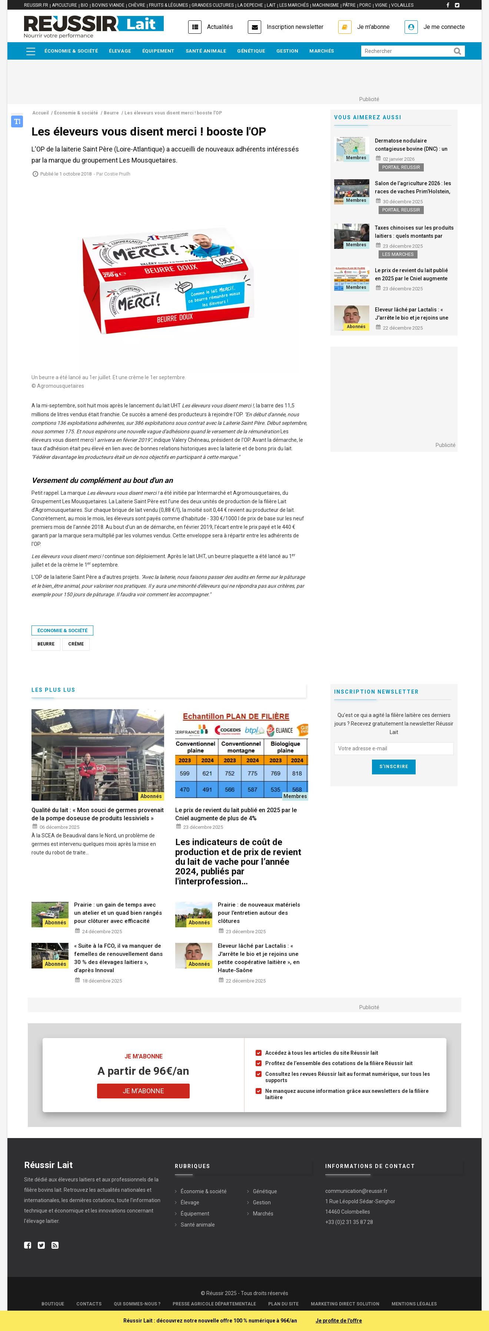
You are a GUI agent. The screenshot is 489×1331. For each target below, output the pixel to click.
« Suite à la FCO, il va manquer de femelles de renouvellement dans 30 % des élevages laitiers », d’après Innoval (118, 958)
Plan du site (283, 1304)
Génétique (251, 51)
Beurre (45, 644)
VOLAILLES (402, 5)
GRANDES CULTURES (213, 5)
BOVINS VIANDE (108, 5)
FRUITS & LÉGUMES (168, 5)
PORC (365, 5)
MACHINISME (325, 5)
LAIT (271, 5)
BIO (84, 5)
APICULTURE (64, 5)
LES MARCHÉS (294, 5)
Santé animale (206, 51)
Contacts (89, 1304)
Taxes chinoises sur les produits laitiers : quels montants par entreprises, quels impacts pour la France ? (414, 240)
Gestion (287, 51)
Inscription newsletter (295, 26)
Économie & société (71, 51)
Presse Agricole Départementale (214, 1304)
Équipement (158, 51)
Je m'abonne (373, 26)
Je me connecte (444, 26)
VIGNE (381, 5)
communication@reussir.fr (356, 1191)
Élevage (120, 51)
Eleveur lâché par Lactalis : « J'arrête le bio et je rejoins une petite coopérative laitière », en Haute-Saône (412, 322)
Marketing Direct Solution (345, 1304)
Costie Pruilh (117, 174)
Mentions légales (414, 1304)
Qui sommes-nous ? (137, 1304)
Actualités (220, 26)
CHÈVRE (136, 5)
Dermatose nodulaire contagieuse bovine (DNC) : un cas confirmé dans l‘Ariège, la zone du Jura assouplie (411, 153)
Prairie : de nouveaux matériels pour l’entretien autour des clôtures (259, 912)
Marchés (321, 51)
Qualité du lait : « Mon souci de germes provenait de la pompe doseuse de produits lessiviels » (97, 814)
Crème (76, 644)
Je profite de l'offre (339, 1321)
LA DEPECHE (250, 5)
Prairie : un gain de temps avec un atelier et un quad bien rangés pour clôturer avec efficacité (118, 912)
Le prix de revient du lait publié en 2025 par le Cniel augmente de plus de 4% (411, 278)
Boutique (52, 1304)
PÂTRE (349, 5)
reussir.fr (36, 5)
